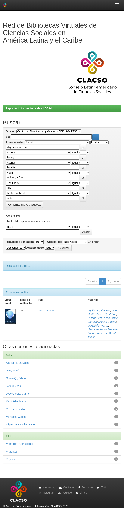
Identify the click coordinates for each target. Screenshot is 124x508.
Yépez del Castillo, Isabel (20, 424)
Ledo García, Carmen (18, 393)
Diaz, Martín (13, 370)
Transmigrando (45, 310)
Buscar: (11, 131)
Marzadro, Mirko (97, 329)
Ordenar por (54, 241)
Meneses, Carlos (16, 416)
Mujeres (10, 459)
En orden (93, 241)
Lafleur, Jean (95, 318)
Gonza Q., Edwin (106, 314)
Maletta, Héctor (107, 321)
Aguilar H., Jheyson (99, 310)
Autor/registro (35, 247)
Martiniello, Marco (98, 325)
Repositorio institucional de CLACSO (29, 108)
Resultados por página (20, 241)
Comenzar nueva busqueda (24, 204)
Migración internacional (19, 443)
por (8, 136)
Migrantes (11, 451)
